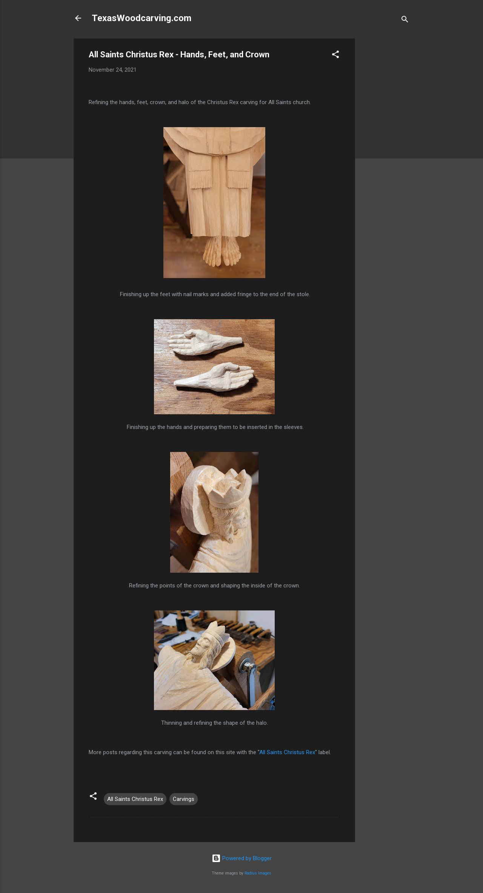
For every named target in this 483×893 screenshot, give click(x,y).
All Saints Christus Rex (287, 752)
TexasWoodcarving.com (141, 18)
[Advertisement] (385, 151)
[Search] (404, 20)
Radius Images (258, 873)
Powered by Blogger (242, 858)
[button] (335, 55)
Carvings (183, 799)
